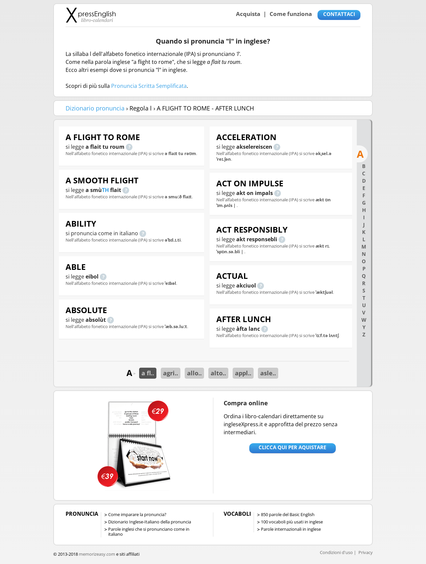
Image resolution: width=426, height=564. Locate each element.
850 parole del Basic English (288, 514)
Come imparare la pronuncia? (137, 514)
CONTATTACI (339, 14)
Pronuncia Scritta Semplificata (149, 86)
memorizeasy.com (97, 554)
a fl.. (147, 373)
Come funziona (291, 14)
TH (105, 190)
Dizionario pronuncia (95, 108)
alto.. (218, 373)
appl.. (243, 373)
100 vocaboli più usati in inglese (292, 522)
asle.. (268, 373)
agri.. (170, 373)
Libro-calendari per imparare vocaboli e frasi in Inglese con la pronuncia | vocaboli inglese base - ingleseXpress (91, 15)
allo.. (194, 373)
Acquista (248, 14)
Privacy (365, 552)
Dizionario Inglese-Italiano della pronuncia (149, 522)
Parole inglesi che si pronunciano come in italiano (148, 531)
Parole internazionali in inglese (291, 529)
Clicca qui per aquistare (292, 447)
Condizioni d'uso (336, 552)
